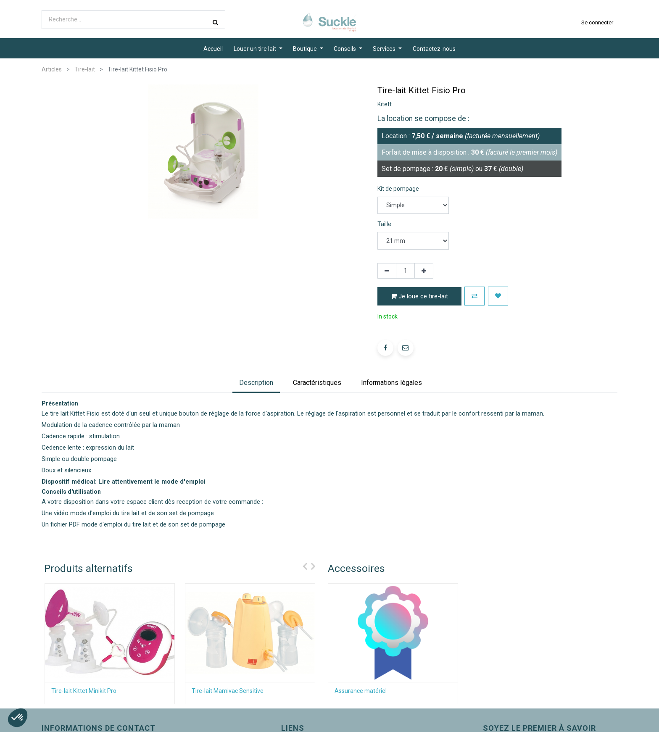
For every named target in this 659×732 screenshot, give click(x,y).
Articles (52, 69)
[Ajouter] (423, 271)
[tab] (391, 367)
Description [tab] (256, 367)
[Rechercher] (215, 22)
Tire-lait (84, 69)
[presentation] (303, 550)
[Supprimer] (386, 271)
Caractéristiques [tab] (317, 367)
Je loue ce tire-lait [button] (419, 296)
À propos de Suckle (262, 722)
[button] (474, 296)
